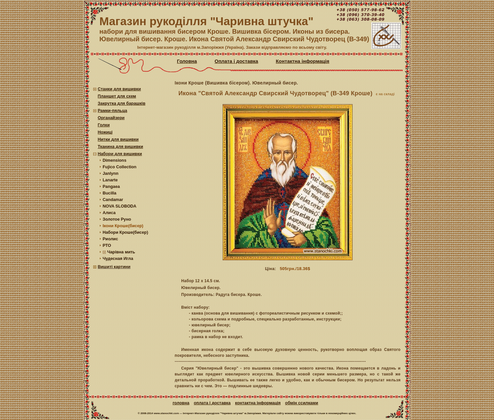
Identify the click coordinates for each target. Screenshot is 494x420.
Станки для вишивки (119, 88)
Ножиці (105, 132)
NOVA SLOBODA (120, 206)
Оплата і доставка (236, 61)
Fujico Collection (120, 166)
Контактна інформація (302, 61)
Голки (104, 124)
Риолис (110, 238)
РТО (107, 245)
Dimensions (115, 160)
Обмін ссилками (301, 402)
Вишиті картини (114, 266)
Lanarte (110, 179)
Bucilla (110, 193)
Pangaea (111, 186)
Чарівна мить (121, 251)
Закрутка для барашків (122, 103)
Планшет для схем (117, 96)
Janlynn (111, 173)
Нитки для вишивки (118, 139)
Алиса (109, 212)
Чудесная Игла (118, 258)
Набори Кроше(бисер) (125, 232)
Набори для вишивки (120, 153)
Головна (187, 61)
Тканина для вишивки (120, 146)
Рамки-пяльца (112, 110)
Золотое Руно (117, 219)
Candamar (113, 199)
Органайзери (111, 117)
